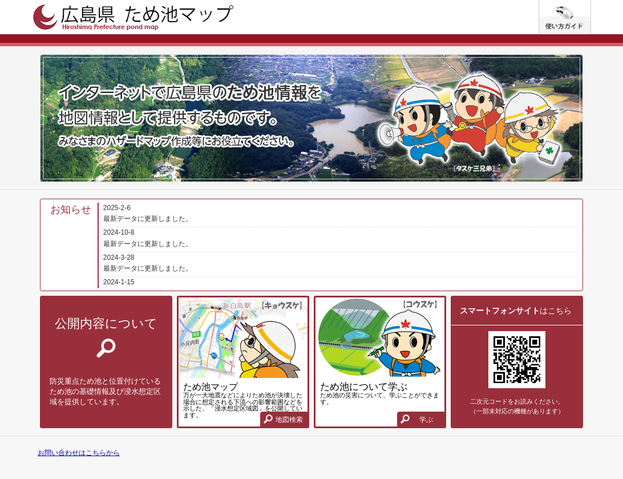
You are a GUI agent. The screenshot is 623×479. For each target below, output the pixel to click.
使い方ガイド (590, 5)
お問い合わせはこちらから (79, 453)
